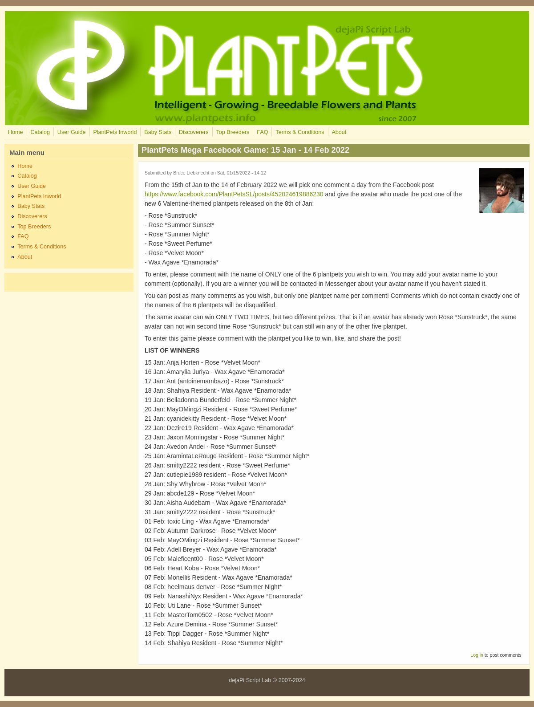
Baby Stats (157, 132)
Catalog (39, 132)
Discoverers (193, 132)
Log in (476, 655)
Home (15, 132)
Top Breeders (232, 132)
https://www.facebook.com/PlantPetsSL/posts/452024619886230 (234, 194)
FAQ (262, 132)
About (339, 132)
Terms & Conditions (299, 132)
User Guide (71, 132)
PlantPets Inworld (115, 132)
